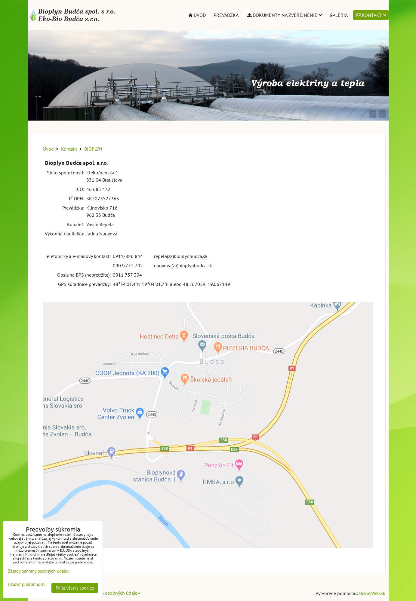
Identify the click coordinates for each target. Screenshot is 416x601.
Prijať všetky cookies (75, 588)
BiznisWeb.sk (372, 593)
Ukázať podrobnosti (26, 584)
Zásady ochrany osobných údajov (106, 593)
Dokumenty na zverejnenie (284, 15)
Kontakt (371, 15)
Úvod (197, 15)
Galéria (339, 15)
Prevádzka (226, 15)
